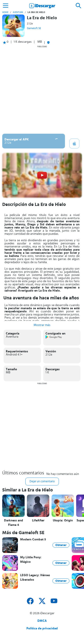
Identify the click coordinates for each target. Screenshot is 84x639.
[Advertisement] (42, 89)
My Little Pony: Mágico (30, 559)
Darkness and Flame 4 (13, 523)
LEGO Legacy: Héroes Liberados (35, 577)
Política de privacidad (42, 628)
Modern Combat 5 (33, 539)
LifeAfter (38, 520)
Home (5, 12)
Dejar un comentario (42, 481)
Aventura (18, 12)
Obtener (61, 545)
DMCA (42, 620)
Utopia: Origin (63, 520)
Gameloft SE (34, 28)
